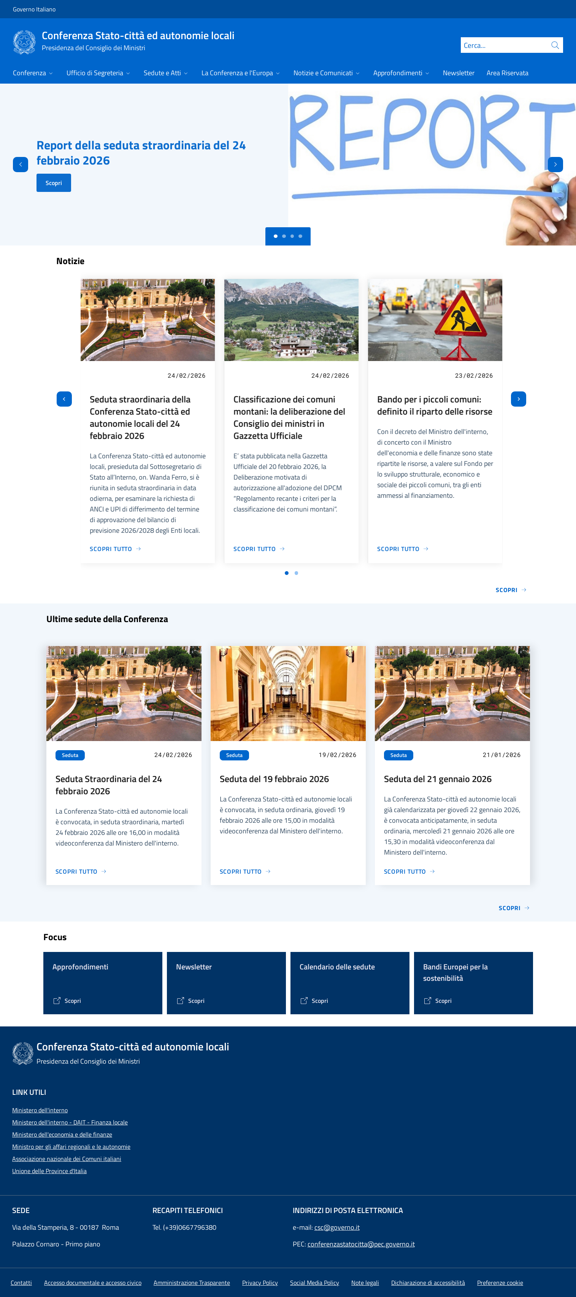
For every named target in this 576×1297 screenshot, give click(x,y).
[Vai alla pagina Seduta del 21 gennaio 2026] (410, 871)
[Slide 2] (292, 236)
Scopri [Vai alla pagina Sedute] (514, 907)
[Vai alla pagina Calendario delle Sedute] (314, 1000)
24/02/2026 (187, 375)
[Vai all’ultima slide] (64, 399)
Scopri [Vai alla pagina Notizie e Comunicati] (511, 589)
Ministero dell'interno (40, 1110)
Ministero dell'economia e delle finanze (62, 1134)
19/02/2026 (338, 755)
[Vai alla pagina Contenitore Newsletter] (190, 1000)
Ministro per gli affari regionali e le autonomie (71, 1146)
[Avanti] (562, 164)
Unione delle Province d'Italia (49, 1170)
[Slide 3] (300, 236)
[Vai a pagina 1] (287, 573)
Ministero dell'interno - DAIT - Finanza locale (70, 1122)
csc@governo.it (337, 1227)
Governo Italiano (34, 9)
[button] (500, 1282)
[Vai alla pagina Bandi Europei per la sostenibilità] (437, 1000)
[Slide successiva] (518, 399)
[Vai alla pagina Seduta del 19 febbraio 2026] (245, 871)
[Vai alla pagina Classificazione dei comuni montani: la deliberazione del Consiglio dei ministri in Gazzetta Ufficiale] (259, 548)
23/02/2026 (474, 375)
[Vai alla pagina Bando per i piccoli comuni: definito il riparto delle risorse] (403, 548)
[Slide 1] (284, 236)
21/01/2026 (502, 755)
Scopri (54, 182)
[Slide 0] (276, 236)
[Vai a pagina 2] (296, 573)
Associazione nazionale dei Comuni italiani (66, 1158)
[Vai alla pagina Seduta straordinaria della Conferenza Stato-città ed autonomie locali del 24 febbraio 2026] (116, 548)
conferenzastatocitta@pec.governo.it (361, 1244)
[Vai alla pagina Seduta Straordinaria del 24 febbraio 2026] (81, 871)
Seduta (70, 755)
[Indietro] (14, 164)
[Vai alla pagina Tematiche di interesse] (66, 1000)
